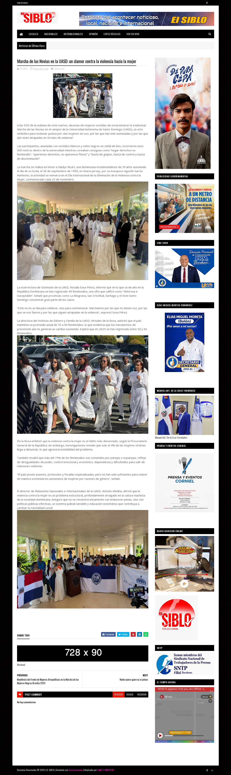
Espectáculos (112, 34)
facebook (141, 694)
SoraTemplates (76, 769)
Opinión (93, 34)
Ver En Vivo (132, 34)
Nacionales (50, 34)
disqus (129, 694)
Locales (33, 34)
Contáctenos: (22, 2)
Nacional (59, 68)
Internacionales (73, 34)
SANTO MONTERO (105, 769)
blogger (118, 694)
